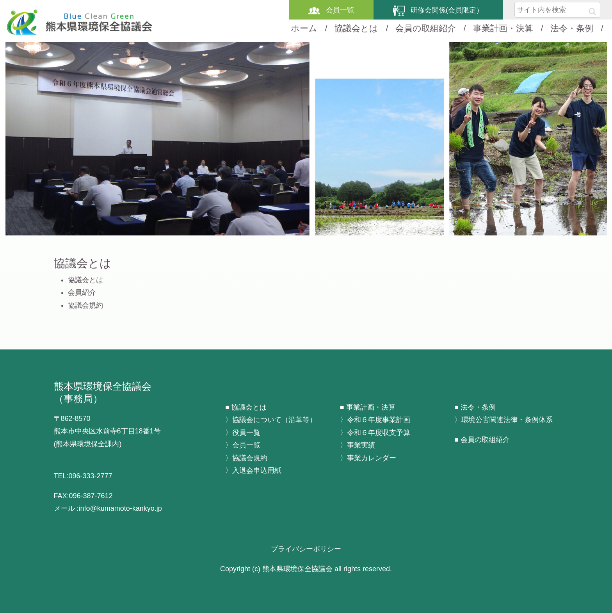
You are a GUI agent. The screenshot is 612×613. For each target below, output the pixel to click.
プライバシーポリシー (306, 549)
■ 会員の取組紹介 (482, 440)
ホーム (304, 28)
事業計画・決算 (503, 28)
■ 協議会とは (246, 407)
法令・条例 (571, 28)
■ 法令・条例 (475, 407)
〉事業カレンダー (368, 458)
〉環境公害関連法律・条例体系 (503, 420)
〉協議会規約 (246, 458)
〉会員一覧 (242, 445)
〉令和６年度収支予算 (375, 433)
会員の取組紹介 (425, 28)
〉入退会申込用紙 (253, 470)
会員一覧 (331, 10)
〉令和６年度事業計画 (375, 420)
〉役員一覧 (242, 433)
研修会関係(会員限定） (438, 10)
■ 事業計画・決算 (367, 407)
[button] (592, 11)
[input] (557, 10)
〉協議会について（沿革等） (271, 420)
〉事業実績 (357, 445)
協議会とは (356, 28)
